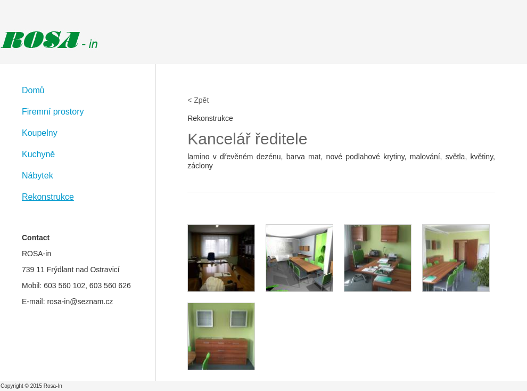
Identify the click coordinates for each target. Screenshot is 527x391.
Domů (33, 90)
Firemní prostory (53, 111)
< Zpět (198, 100)
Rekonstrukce (48, 196)
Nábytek (37, 175)
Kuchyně (38, 154)
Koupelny (39, 132)
